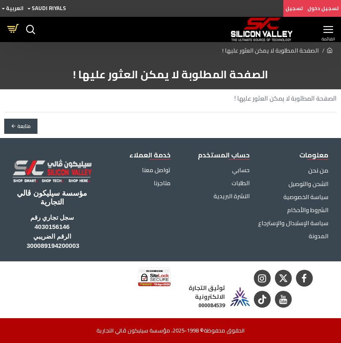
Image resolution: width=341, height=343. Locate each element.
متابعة (24, 126)
